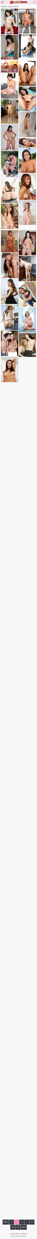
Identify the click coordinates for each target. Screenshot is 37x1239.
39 (18, 1227)
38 (13, 1227)
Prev (6, 1222)
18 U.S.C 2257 (14, 1233)
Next (24, 1227)
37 (32, 1222)
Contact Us (23, 1233)
